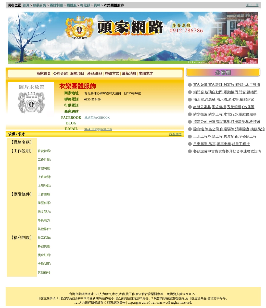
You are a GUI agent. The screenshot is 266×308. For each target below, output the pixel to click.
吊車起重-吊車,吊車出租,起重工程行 (221, 144)
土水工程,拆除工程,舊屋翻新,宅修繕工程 (225, 136)
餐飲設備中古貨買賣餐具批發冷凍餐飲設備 (227, 151)
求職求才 (146, 73)
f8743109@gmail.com (98, 129)
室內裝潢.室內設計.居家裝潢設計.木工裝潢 (226, 85)
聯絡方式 (112, 73)
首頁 (26, 5)
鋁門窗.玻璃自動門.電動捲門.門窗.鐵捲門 (225, 92)
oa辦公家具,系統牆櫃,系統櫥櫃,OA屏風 (224, 107)
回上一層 (252, 5)
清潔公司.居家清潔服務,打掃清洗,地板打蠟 (226, 122)
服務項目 (77, 73)
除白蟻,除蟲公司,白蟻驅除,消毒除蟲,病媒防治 (229, 129)
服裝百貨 (39, 5)
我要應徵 (175, 134)
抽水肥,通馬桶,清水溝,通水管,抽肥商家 (223, 99)
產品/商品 (95, 73)
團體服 (72, 5)
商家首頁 (43, 73)
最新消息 (129, 73)
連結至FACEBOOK (97, 117)
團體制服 (56, 5)
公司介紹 (60, 73)
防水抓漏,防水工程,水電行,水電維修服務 (225, 114)
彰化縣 (85, 5)
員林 (97, 5)
